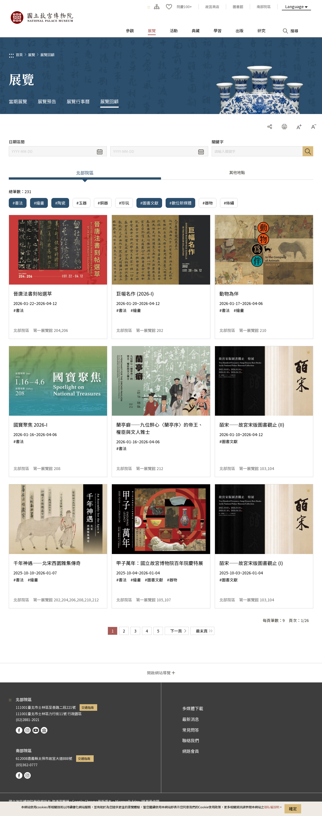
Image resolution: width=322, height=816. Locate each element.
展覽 (31, 54)
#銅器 (103, 203)
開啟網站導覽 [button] (159, 672)
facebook (19, 730)
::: (148, 6)
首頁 (19, 54)
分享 (270, 126)
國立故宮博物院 (42, 17)
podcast (44, 730)
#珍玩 (124, 203)
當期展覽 (18, 101)
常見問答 (190, 730)
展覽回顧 (47, 54)
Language (294, 6)
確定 (293, 808)
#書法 (18, 203)
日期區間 (17, 141)
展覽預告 (47, 101)
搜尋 (308, 151)
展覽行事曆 (78, 101)
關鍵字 (218, 141)
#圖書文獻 (149, 203)
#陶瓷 (60, 203)
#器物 (207, 203)
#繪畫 (39, 203)
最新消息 (190, 719)
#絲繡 (229, 203)
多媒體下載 (192, 708)
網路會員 (190, 751)
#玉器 (81, 203)
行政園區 (75, 713)
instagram (27, 730)
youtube (35, 730)
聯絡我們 (190, 740)
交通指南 (87, 707)
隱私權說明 (271, 807)
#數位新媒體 (180, 203)
